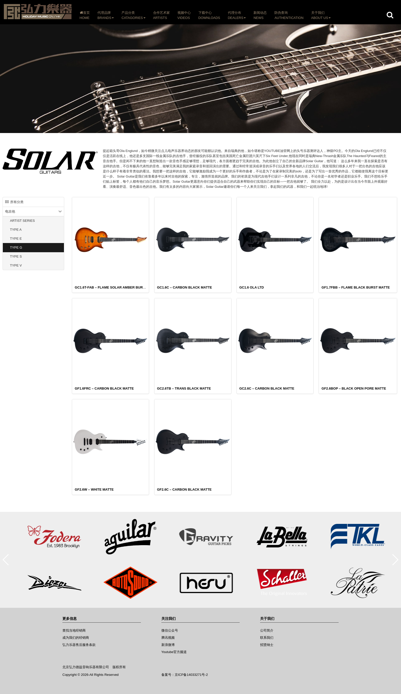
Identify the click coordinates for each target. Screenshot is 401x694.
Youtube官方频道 (174, 652)
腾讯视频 (168, 638)
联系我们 (266, 638)
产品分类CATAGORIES (133, 15)
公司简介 (266, 630)
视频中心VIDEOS (184, 15)
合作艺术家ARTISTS (161, 15)
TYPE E (16, 238)
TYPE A (16, 230)
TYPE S (16, 256)
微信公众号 (169, 630)
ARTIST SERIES (22, 221)
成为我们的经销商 (75, 638)
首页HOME (85, 15)
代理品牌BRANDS (105, 15)
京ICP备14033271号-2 (191, 675)
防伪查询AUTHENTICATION (288, 15)
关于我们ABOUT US (321, 15)
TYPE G (16, 247)
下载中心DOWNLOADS (209, 15)
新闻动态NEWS (260, 15)
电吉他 (10, 211)
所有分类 (14, 202)
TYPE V (16, 265)
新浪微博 (168, 645)
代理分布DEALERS (237, 15)
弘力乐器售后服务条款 (79, 645)
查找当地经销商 (74, 630)
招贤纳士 (266, 645)
